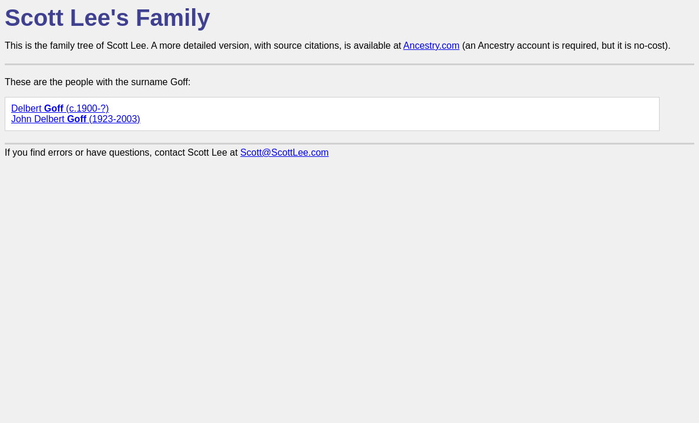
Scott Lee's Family (107, 18)
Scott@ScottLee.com (284, 152)
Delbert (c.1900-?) (60, 108)
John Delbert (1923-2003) (75, 119)
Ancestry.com (432, 46)
